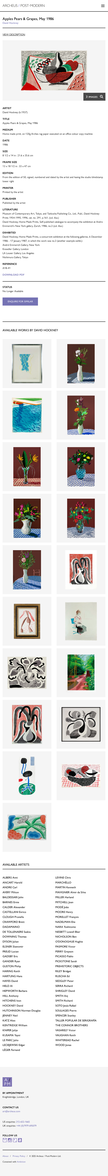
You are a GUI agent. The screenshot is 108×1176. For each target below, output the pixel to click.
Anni (10, 877)
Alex (9, 1020)
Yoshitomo (65, 926)
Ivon (12, 1000)
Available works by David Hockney (30, 330)
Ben (66, 936)
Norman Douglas (21, 1010)
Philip (12, 966)
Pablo (64, 956)
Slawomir (13, 946)
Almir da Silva (70, 892)
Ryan (11, 961)
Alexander (14, 907)
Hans (12, 976)
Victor (65, 946)
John (13, 897)
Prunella (13, 917)
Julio (10, 1040)
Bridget (63, 971)
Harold (12, 882)
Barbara (15, 990)
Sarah (66, 961)
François (67, 917)
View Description (14, 34)
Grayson (64, 951)
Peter (64, 981)
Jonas (63, 1045)
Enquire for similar (20, 301)
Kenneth (65, 887)
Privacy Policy (19, 1156)
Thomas (14, 936)
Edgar (14, 1045)
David (10, 981)
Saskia (17, 931)
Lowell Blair (67, 931)
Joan (64, 902)
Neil (10, 1015)
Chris (63, 877)
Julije (10, 1030)
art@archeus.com (11, 1111)
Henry (64, 912)
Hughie (69, 941)
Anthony (10, 995)
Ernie (11, 902)
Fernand (11, 1050)
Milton (11, 892)
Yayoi (11, 1035)
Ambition (21, 1161)
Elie (65, 922)
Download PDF (13, 274)
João (62, 907)
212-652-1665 (23, 1121)
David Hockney (10, 22)
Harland (64, 897)
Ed (62, 976)
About (6, 1156)
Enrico (14, 912)
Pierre (66, 1010)
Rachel (67, 1040)
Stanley (65, 1015)
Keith (11, 971)
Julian (11, 941)
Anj (61, 995)
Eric (10, 956)
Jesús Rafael (65, 1005)
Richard (64, 986)
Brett (14, 922)
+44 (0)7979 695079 (26, 1125)
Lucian (11, 951)
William (15, 1025)
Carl (10, 887)
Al (8, 986)
